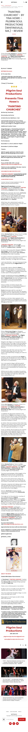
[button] (1, 2)
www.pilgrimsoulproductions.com (13, 524)
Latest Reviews (8, 5)
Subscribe (21, 719)
